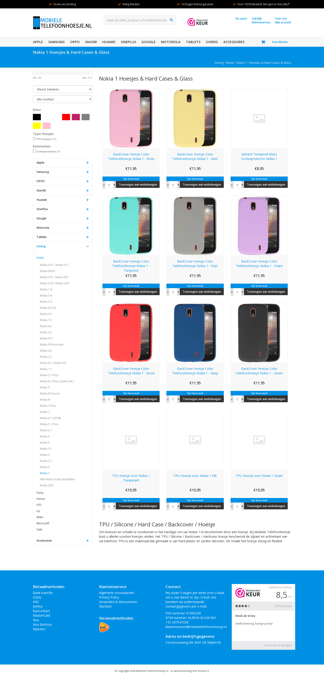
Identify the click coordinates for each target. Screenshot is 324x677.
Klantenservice (261, 22)
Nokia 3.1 (46, 449)
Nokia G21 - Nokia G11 (54, 265)
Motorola (170, 41)
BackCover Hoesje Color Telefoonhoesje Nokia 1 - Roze (131, 156)
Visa (36, 620)
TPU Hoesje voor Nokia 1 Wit (195, 475)
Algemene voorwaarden (116, 593)
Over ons (281, 18)
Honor (41, 499)
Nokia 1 (241, 63)
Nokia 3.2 (46, 357)
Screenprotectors (48, 151)
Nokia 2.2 (46, 332)
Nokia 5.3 (46, 314)
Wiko (40, 517)
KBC (36, 602)
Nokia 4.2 (46, 351)
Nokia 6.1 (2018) (50, 418)
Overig (212, 41)
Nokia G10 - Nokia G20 (54, 283)
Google (148, 41)
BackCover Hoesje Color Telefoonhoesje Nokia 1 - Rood (131, 370)
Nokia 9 (45, 387)
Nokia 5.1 (46, 430)
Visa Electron (42, 624)
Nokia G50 (46, 485)
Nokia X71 (46, 338)
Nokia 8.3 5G (48, 308)
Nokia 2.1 (46, 461)
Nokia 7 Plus (48, 406)
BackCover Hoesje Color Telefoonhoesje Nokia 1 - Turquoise (131, 265)
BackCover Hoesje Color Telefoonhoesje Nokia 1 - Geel (195, 156)
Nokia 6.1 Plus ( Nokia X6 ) (56, 381)
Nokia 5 (45, 442)
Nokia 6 (45, 436)
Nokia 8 (45, 400)
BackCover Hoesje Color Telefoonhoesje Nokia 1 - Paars (259, 263)
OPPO (75, 41)
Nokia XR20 (47, 271)
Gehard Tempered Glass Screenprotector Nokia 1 (259, 156)
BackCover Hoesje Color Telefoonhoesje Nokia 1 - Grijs (195, 263)
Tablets (193, 41)
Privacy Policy (109, 597)
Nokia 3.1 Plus (49, 375)
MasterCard (41, 615)
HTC (39, 505)
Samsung (56, 41)
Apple (38, 41)
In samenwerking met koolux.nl (190, 670)
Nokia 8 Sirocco (50, 393)
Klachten (105, 606)
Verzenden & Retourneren (118, 602)
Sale (39, 529)
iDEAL (37, 597)
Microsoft (43, 523)
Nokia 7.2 (46, 320)
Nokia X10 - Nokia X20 (54, 277)
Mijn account (283, 22)
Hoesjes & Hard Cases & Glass (270, 63)
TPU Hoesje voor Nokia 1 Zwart (259, 475)
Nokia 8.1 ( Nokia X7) (53, 363)
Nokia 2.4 (46, 302)
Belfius (38, 606)
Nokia (230, 63)
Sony (40, 493)
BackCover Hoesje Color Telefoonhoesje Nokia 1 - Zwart (259, 370)
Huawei (108, 41)
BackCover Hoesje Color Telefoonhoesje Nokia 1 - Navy (195, 370)
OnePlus (128, 41)
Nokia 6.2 (46, 326)
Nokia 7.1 (46, 369)
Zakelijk (257, 18)
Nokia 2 (45, 467)
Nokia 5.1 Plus (49, 424)
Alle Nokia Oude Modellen (57, 479)
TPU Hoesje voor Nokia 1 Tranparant (131, 477)
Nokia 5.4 (46, 295)
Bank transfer (43, 593)
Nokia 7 (45, 412)
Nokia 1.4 (46, 289)
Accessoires (233, 41)
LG (38, 511)
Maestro (39, 629)
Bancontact (41, 611)
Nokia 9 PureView (51, 344)
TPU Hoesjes (46, 139)
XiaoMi (91, 41)
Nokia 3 (45, 455)
